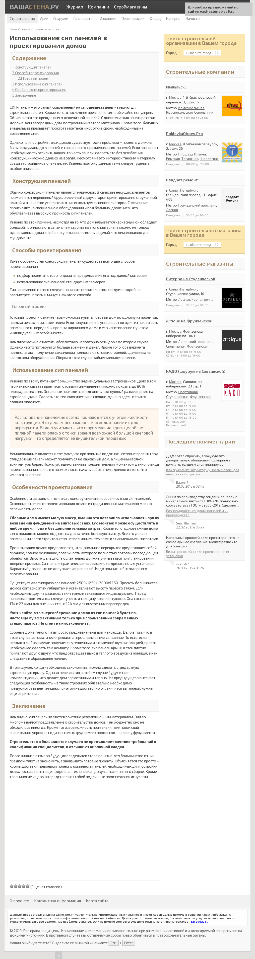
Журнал (74, 6)
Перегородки (132, 18)
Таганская (189, 158)
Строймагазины (130, 6)
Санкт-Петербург (183, 190)
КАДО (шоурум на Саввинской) (195, 371)
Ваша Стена (18, 29)
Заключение (24, 95)
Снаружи (60, 18)
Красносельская (179, 112)
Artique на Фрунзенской (189, 320)
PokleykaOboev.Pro (184, 133)
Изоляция (108, 18)
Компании (98, 6)
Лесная (172, 210)
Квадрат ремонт (182, 179)
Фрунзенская (197, 346)
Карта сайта (97, 900)
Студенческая (177, 396)
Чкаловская (209, 158)
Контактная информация (57, 900)
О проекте (19, 900)
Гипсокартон (84, 18)
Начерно (173, 18)
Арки (44, 18)
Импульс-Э (176, 86)
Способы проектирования (35, 73)
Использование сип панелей (37, 84)
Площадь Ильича (192, 154)
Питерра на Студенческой (190, 278)
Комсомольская (191, 108)
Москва (175, 97)
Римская (173, 158)
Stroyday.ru (199, 921)
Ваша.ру (34, 6)
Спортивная (176, 346)
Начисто (193, 18)
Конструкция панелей (32, 67)
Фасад (155, 18)
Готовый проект (34, 78)
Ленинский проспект (195, 341)
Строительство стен (45, 29)
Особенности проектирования (39, 89)
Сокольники (203, 112)
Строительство (22, 18)
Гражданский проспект (197, 205)
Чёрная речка (202, 299)
